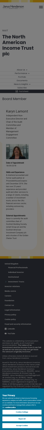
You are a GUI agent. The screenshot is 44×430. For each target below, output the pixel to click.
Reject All (22, 419)
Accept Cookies (22, 425)
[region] (22, 409)
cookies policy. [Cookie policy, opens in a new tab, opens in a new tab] (10, 407)
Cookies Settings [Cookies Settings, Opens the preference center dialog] (22, 412)
